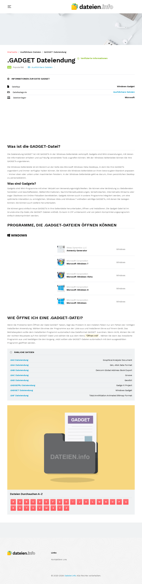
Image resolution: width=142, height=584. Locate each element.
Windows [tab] (17, 235)
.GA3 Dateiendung (19, 360)
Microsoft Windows (76, 303)
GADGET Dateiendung (55, 52)
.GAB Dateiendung (19, 370)
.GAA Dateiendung (19, 365)
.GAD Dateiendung (19, 380)
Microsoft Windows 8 (77, 290)
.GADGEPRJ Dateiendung (22, 385)
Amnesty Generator (77, 250)
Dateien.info (70, 575)
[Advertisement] (71, 122)
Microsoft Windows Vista (79, 276)
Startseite (12, 52)
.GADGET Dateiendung (21, 390)
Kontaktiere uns (59, 559)
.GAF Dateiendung (19, 395)
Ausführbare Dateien (30, 52)
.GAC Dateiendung (19, 375)
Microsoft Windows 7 (77, 263)
